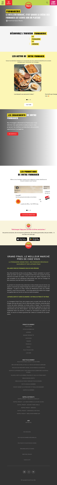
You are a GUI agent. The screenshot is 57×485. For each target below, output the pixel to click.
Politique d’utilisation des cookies (27, 443)
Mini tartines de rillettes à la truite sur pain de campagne (29, 364)
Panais (28, 347)
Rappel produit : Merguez (28, 407)
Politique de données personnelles (27, 437)
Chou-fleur (28, 326)
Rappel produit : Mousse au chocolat (28, 398)
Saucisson (29, 338)
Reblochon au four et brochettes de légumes (28, 381)
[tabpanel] (28, 79)
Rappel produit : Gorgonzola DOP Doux (28, 410)
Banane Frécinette (28, 335)
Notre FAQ (28, 422)
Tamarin (28, 341)
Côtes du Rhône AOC (28, 329)
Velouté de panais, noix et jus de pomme (28, 361)
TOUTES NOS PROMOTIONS (28, 214)
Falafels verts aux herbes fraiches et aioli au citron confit (28, 375)
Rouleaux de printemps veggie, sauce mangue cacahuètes (28, 367)
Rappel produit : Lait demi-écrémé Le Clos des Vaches (28, 401)
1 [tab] (27, 100)
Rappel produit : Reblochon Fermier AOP (28, 413)
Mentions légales (27, 454)
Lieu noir (28, 353)
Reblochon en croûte (28, 378)
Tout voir (28, 104)
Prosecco (28, 344)
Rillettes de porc (28, 350)
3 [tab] (31, 100)
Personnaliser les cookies (27, 448)
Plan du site (27, 459)
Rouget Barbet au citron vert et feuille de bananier (28, 387)
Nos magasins (27, 431)
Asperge (28, 332)
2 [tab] (29, 100)
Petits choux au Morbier (29, 384)
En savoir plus (12, 133)
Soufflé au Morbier (28, 390)
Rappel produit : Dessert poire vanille (28, 404)
